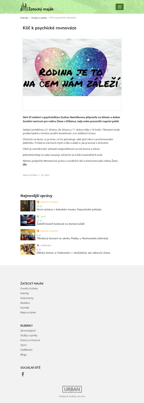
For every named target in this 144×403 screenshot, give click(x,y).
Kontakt (24, 307)
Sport (41, 216)
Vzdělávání (44, 245)
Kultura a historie (47, 201)
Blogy (23, 354)
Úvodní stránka (29, 288)
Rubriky (24, 17)
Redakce (25, 302)
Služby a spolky (39, 17)
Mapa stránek (28, 312)
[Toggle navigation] (119, 7)
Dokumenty (27, 298)
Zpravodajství (28, 330)
